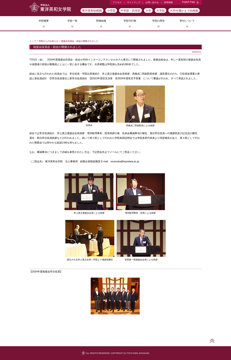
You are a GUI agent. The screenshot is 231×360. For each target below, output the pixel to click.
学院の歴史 (158, 20)
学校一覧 (72, 20)
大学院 (160, 10)
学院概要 (44, 20)
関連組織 (101, 20)
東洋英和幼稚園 (92, 10)
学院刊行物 (130, 20)
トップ (32, 41)
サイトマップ (133, 2)
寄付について (187, 20)
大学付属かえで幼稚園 (184, 10)
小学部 (111, 10)
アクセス (117, 2)
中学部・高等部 (130, 10)
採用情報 (168, 2)
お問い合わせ (152, 2)
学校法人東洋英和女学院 (50, 7)
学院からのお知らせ (48, 41)
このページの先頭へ (212, 340)
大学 (148, 10)
